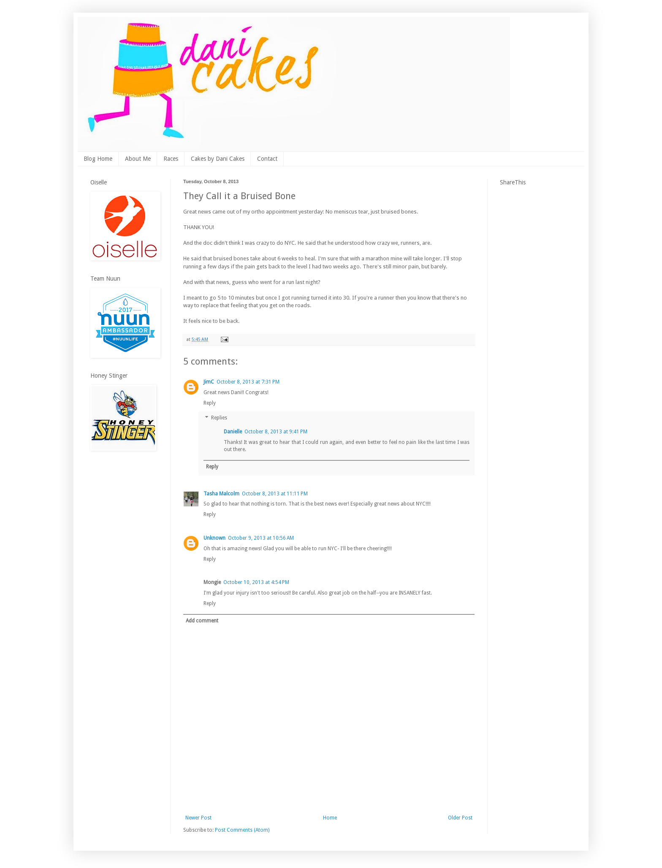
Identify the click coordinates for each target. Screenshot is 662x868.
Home (330, 818)
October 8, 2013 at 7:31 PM (248, 382)
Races (170, 158)
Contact (267, 158)
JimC (208, 382)
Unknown (214, 538)
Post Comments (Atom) (242, 830)
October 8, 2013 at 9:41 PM (275, 432)
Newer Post (198, 818)
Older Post (460, 818)
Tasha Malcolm (221, 494)
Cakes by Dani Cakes (217, 158)
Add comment (202, 621)
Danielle (233, 432)
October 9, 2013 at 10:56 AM (261, 538)
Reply (209, 403)
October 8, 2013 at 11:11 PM (275, 494)
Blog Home (98, 158)
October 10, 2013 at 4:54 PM (256, 582)
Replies (219, 418)
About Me (138, 158)
